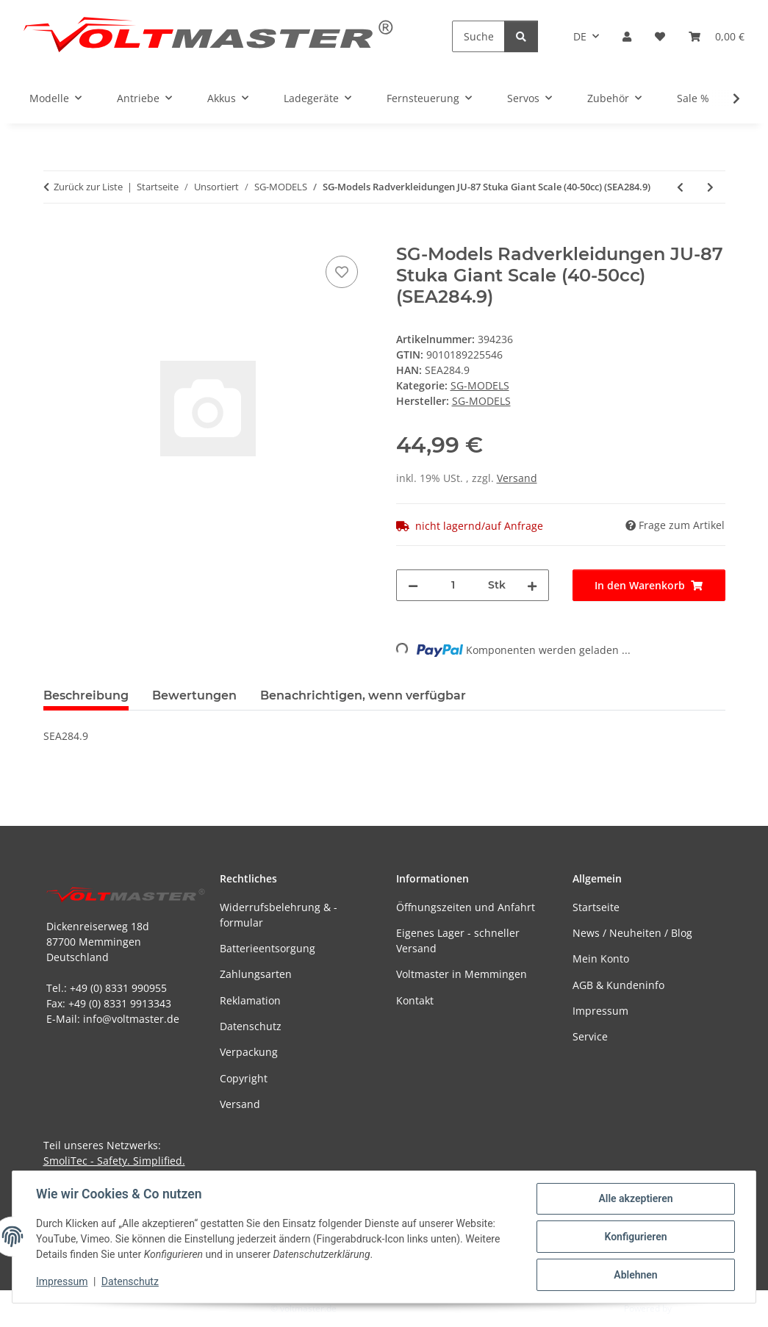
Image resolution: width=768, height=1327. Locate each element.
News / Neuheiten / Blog (632, 933)
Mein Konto (601, 958)
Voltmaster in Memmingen (461, 974)
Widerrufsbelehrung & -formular (278, 914)
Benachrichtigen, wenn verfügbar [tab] (363, 695)
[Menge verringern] (413, 585)
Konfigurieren (635, 1237)
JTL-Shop (691, 1308)
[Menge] (453, 585)
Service (590, 1036)
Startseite (596, 907)
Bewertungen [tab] (194, 695)
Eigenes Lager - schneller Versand (458, 940)
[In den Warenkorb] (55, 236)
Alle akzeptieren (635, 1198)
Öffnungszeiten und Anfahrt (465, 907)
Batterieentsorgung (267, 948)
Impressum (61, 1281)
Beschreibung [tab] (86, 695)
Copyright (244, 1078)
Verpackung (249, 1052)
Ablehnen (635, 1275)
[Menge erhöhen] (532, 585)
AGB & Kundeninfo (618, 985)
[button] (627, 36)
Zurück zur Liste (88, 186)
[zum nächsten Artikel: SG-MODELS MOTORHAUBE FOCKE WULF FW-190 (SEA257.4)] (710, 187)
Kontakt (415, 1000)
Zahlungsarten (256, 974)
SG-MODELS (480, 385)
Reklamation (250, 1000)
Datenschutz (130, 1281)
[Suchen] (478, 36)
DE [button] (579, 36)
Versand (517, 478)
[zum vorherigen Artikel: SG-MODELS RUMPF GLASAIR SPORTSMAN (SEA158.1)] (680, 187)
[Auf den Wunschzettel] (342, 272)
